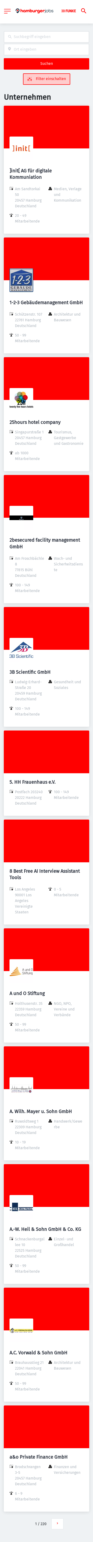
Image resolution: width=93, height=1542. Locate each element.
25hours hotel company (34, 422)
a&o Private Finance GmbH (38, 1457)
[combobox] (46, 37)
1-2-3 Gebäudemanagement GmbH (46, 302)
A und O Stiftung (27, 993)
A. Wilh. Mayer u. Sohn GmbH (40, 1111)
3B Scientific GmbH (30, 672)
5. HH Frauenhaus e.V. (32, 782)
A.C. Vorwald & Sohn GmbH (38, 1353)
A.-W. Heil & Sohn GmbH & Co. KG (45, 1229)
